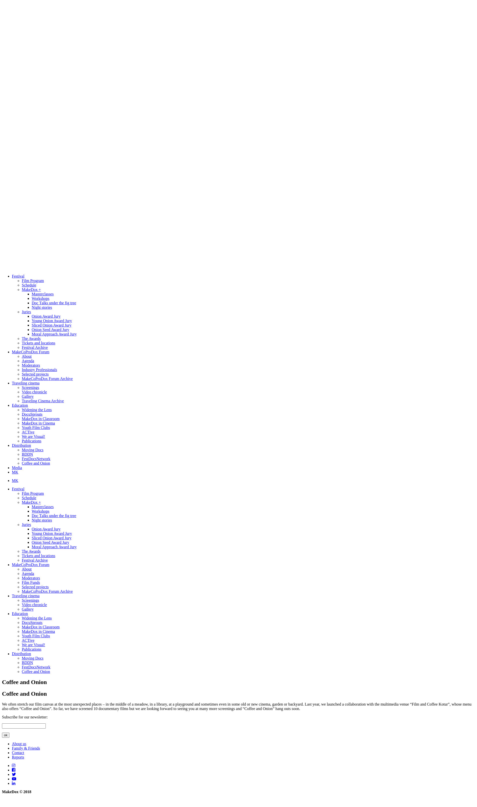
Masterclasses (43, 294)
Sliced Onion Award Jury (52, 325)
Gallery (28, 396)
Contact (18, 753)
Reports (18, 757)
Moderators (31, 365)
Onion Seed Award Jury (50, 330)
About (27, 356)
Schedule (29, 285)
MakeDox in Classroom (41, 419)
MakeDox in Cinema (38, 423)
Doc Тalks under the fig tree (54, 303)
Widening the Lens (37, 410)
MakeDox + (31, 289)
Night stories (42, 307)
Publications (31, 441)
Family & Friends (26, 748)
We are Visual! (33, 436)
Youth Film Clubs (36, 428)
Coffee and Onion (36, 463)
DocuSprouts (32, 414)
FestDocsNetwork (36, 459)
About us (19, 744)
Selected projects (35, 374)
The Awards (31, 338)
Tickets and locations (38, 343)
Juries (26, 312)
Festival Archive (35, 347)
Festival (18, 276)
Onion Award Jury (46, 316)
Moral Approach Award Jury (54, 334)
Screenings (30, 387)
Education (20, 405)
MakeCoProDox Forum (30, 352)
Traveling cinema (26, 383)
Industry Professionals (39, 370)
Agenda (28, 361)
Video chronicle (34, 392)
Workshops (40, 298)
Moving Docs (33, 450)
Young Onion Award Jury (52, 321)
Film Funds (31, 582)
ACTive (28, 432)
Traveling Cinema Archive (43, 401)
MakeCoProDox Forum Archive (47, 379)
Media (17, 468)
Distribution (21, 445)
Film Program (33, 281)
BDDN (27, 454)
